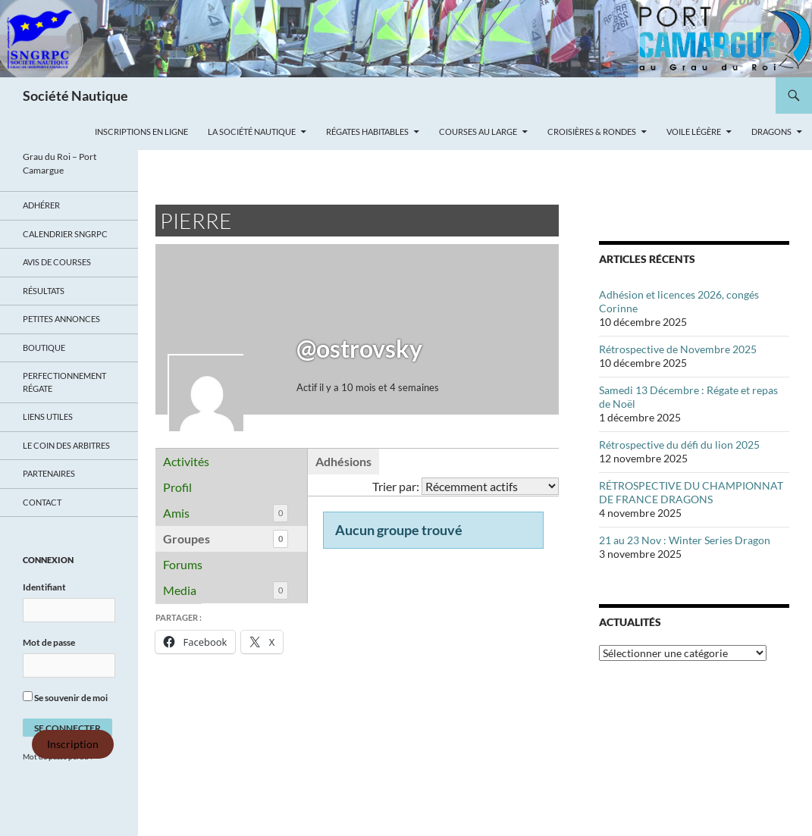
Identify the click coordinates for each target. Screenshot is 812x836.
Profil (177, 487)
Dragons (771, 131)
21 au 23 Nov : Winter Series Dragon (684, 540)
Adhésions (343, 461)
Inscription (73, 744)
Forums (182, 564)
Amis (225, 513)
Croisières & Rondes (591, 131)
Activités (186, 461)
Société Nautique (75, 95)
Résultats (43, 291)
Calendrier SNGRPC (65, 234)
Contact (42, 502)
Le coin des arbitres (66, 445)
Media (225, 590)
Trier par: (395, 486)
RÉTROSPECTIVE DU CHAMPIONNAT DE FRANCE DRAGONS (691, 492)
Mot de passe (49, 642)
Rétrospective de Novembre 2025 (678, 349)
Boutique (44, 347)
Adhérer (41, 205)
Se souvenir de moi (65, 697)
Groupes (225, 539)
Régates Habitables (367, 131)
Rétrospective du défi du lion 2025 (679, 444)
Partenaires (49, 473)
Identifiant (44, 587)
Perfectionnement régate (64, 382)
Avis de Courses (57, 262)
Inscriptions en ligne (141, 131)
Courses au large (478, 131)
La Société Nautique (252, 131)
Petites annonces (61, 319)
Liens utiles (48, 416)
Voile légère (693, 131)
